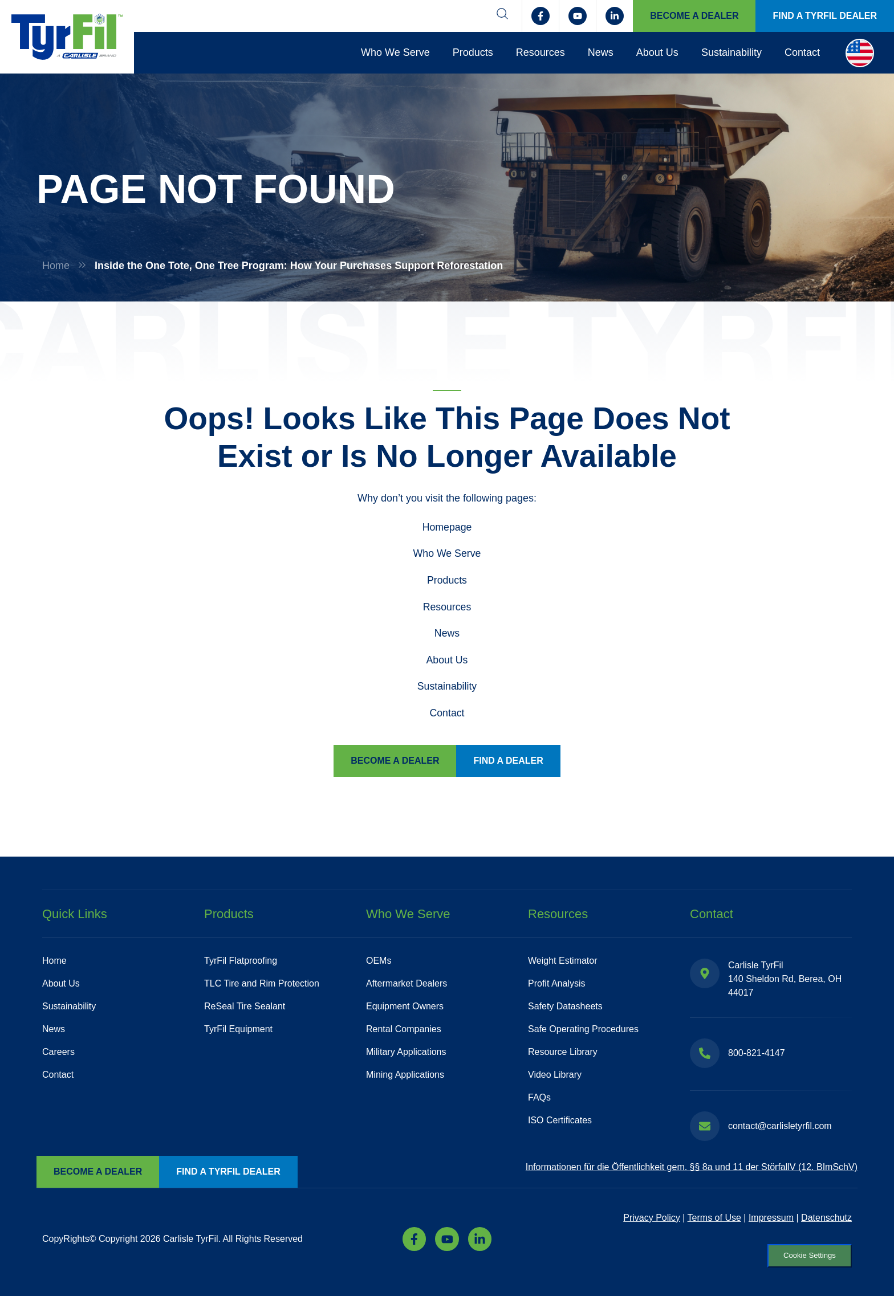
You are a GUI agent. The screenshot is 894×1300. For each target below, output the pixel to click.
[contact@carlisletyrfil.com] (705, 1128)
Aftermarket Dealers (406, 985)
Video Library (555, 1076)
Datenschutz (826, 1219)
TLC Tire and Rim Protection (261, 985)
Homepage (447, 527)
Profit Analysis (556, 985)
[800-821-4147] (705, 1055)
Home (56, 265)
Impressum (771, 1219)
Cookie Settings (805, 1258)
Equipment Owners (405, 1008)
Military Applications (406, 1053)
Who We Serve (395, 52)
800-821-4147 (756, 1054)
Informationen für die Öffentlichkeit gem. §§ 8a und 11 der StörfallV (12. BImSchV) (692, 1169)
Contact (802, 52)
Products (473, 52)
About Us (657, 52)
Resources (540, 52)
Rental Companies (403, 1031)
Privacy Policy (651, 1219)
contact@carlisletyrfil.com (780, 1127)
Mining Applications (405, 1076)
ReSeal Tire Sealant (244, 1008)
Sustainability (731, 52)
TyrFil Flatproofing (240, 962)
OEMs (378, 962)
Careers (58, 1053)
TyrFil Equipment (238, 1031)
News (600, 52)
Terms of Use (714, 1219)
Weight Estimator (563, 962)
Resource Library (563, 1053)
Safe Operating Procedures (583, 1031)
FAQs (539, 1099)
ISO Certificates (560, 1122)
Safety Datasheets (565, 1008)
